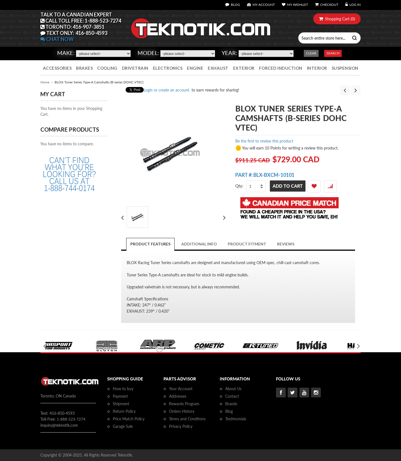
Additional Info (199, 244)
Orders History (181, 411)
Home (44, 82)
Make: (66, 52)
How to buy (123, 388)
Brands (231, 403)
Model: (148, 52)
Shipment (121, 403)
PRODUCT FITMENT (247, 244)
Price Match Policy (129, 418)
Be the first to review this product (264, 141)
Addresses (177, 396)
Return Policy (124, 411)
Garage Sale (123, 426)
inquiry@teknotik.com (59, 425)
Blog (229, 411)
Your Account (180, 388)
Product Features (150, 244)
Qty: (239, 185)
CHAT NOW (57, 39)
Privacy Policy (180, 426)
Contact (232, 396)
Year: (229, 52)
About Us (233, 388)
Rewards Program (184, 403)
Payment (120, 396)
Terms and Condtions (187, 418)
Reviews (285, 244)
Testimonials (235, 418)
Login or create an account (166, 90)
